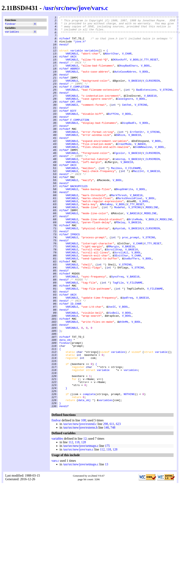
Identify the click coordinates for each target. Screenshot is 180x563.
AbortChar (112, 61)
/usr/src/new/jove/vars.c (78, 527)
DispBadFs (129, 144)
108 (83, 498)
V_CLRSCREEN (151, 94)
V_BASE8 (140, 170)
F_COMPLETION (79, 101)
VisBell (113, 372)
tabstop (119, 188)
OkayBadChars (128, 76)
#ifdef (64, 65)
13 (106, 542)
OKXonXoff (120, 68)
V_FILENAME (133, 199)
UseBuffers (131, 307)
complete (89, 470)
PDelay (120, 264)
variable (76, 57)
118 (77, 520)
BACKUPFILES (78, 220)
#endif (64, 50)
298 (105, 502)
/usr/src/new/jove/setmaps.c (80, 524)
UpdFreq (127, 354)
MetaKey (107, 242)
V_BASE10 (134, 94)
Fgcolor (119, 180)
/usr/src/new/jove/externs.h (80, 506)
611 (112, 502)
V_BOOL (134, 68)
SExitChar (121, 303)
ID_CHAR (75, 361)
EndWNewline (143, 173)
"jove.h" (79, 47)
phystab (119, 271)
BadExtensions (146, 104)
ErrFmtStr (137, 155)
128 (83, 520)
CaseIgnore (125, 115)
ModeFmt (119, 246)
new (71, 7)
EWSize (120, 159)
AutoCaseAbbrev (125, 83)
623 (118, 502)
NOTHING (129, 470)
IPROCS (75, 278)
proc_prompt (130, 282)
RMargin (113, 293)
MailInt (138, 202)
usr (49, 7)
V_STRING (166, 104)
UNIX (73, 65)
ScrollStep (114, 296)
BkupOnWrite (124, 224)
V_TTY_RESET (149, 68)
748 (112, 506)
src (60, 7)
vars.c (100, 7)
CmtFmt (127, 123)
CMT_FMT (75, 119)
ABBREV (75, 79)
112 (70, 520)
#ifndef (64, 43)
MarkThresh (119, 231)
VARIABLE (72, 61)
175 (107, 524)
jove (84, 7)
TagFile (118, 336)
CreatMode (124, 170)
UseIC (112, 365)
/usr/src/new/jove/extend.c (80, 502)
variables (12, 33)
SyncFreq (117, 329)
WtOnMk (123, 383)
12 (84, 517)
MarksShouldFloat (129, 235)
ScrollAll (121, 300)
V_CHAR (127, 61)
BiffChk (113, 133)
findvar (10, 24)
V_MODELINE (150, 246)
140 (106, 506)
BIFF (73, 130)
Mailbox (116, 199)
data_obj (65, 405)
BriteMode (135, 260)
